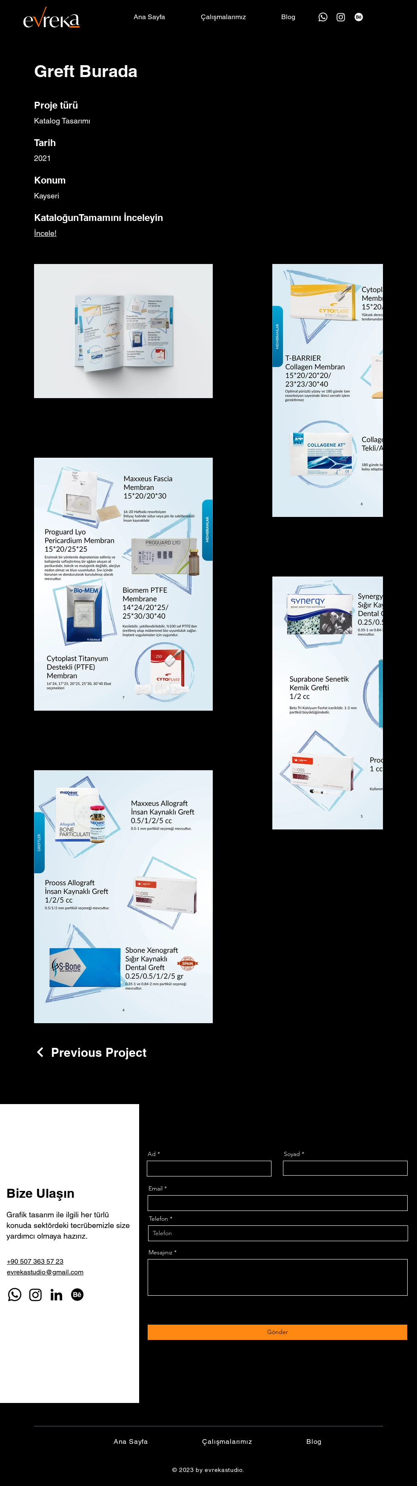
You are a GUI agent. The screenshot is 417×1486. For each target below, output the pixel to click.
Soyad (292, 1154)
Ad (152, 1154)
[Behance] (358, 17)
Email (156, 1188)
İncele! (45, 233)
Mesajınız (160, 1252)
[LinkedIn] (56, 1294)
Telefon (158, 1219)
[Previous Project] (90, 1052)
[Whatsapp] (322, 17)
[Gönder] (277, 1332)
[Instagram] (340, 17)
